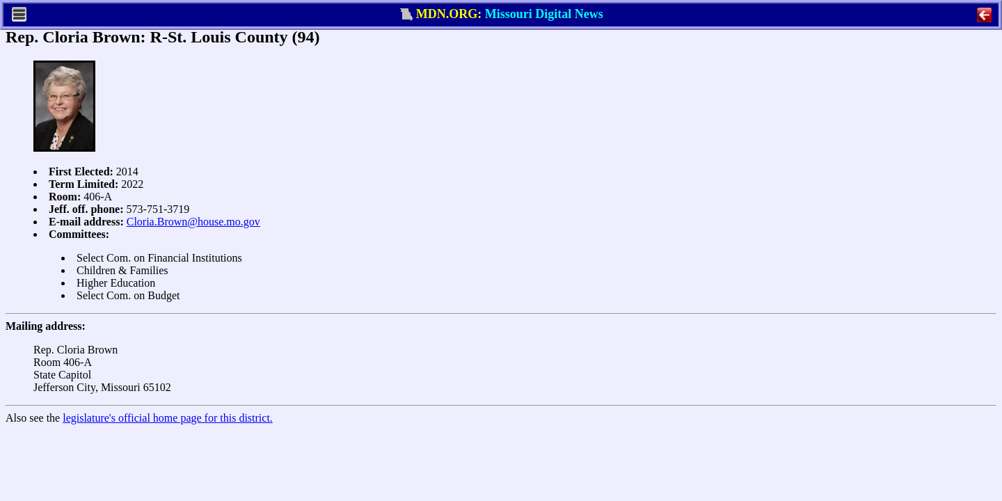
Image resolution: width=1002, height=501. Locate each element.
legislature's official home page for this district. (168, 418)
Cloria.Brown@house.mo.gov (193, 222)
